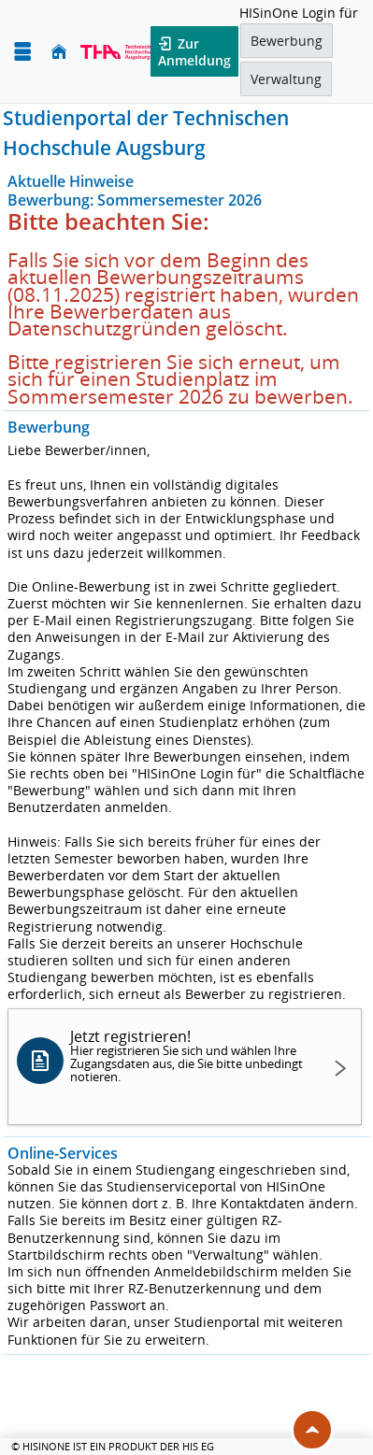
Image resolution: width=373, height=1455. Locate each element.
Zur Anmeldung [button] (194, 52)
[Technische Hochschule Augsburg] (117, 51)
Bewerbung (287, 41)
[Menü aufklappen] (22, 51)
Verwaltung (286, 79)
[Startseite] (59, 51)
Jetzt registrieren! (190, 1055)
